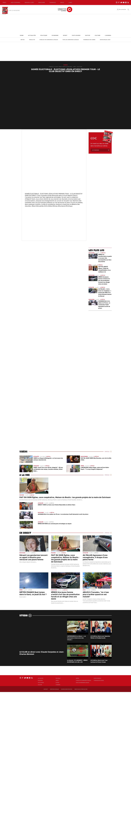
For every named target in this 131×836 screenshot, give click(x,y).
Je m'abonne (95, 150)
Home (22, 35)
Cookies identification (66, 689)
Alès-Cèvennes (15, 2)
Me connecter (122, 9)
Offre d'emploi (97, 678)
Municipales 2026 (105, 39)
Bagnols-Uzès (29, 2)
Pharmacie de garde (89, 39)
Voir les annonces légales (71, 39)
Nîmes (4, 2)
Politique (43, 35)
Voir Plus (107, 451)
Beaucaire (41, 2)
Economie (55, 35)
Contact (46, 689)
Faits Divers (76, 35)
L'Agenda (108, 35)
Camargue (52, 2)
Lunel (70, 2)
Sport (65, 35)
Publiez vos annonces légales (49, 39)
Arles (62, 2)
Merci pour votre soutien (80, 689)
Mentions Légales (54, 689)
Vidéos (65, 64)
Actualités (32, 35)
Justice (87, 35)
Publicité (32, 39)
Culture (97, 35)
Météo (23, 39)
